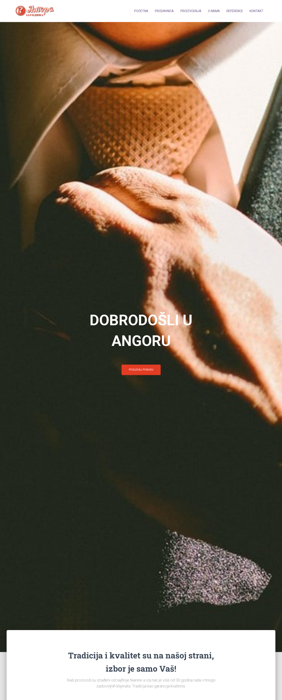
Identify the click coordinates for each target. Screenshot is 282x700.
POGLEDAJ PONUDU (141, 369)
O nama (214, 11)
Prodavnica (164, 11)
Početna (141, 11)
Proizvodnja (190, 11)
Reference (234, 11)
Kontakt (256, 11)
